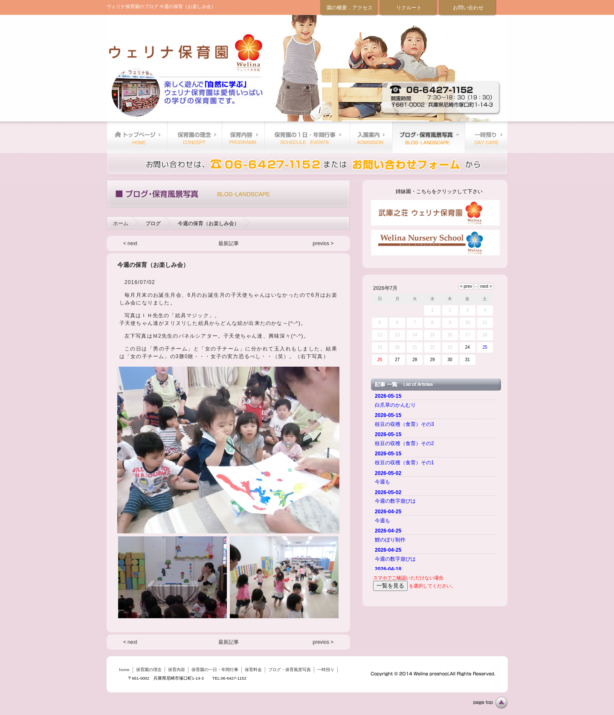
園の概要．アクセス (350, 8)
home (137, 137)
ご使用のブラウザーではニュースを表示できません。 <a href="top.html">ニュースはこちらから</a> (437, 480)
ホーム (120, 223)
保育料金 (371, 137)
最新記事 (228, 243)
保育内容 (243, 137)
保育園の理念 (194, 137)
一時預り (486, 137)
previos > (323, 243)
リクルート (409, 8)
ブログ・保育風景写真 (428, 137)
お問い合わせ (468, 8)
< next (130, 243)
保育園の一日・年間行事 (307, 137)
